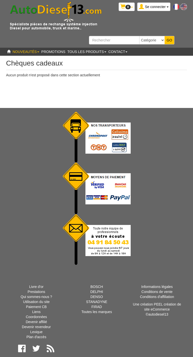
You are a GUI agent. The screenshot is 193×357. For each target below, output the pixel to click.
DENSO (96, 297)
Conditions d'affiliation (157, 297)
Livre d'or (36, 287)
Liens (36, 312)
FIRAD (96, 307)
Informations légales (157, 287)
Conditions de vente (157, 292)
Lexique (36, 332)
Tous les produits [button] (86, 52)
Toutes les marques (96, 312)
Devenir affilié (36, 322)
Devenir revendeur (36, 327)
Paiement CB (36, 307)
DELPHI (96, 292)
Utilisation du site (36, 302)
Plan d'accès (36, 337)
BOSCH (96, 287)
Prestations (36, 292)
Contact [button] (117, 52)
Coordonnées (36, 317)
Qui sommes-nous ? (36, 297)
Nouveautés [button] (26, 52)
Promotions (53, 52)
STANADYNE (96, 302)
